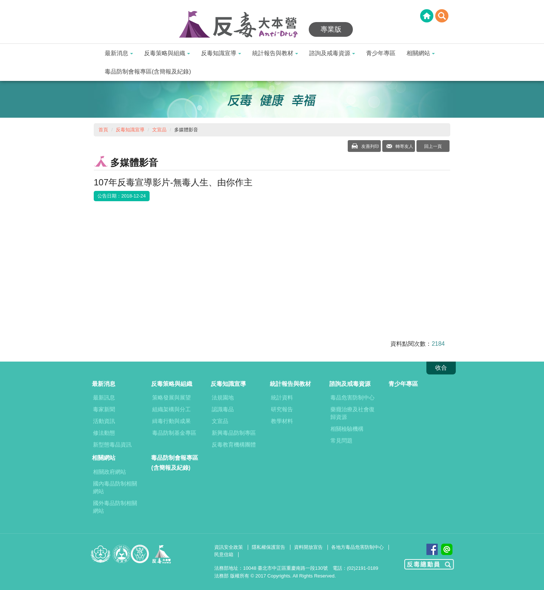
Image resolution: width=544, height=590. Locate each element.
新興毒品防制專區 (234, 433)
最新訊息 (104, 397)
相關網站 (421, 53)
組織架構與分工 (171, 409)
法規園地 (223, 397)
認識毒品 (223, 409)
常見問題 (341, 440)
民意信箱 (223, 554)
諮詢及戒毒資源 (332, 53)
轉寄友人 (403, 146)
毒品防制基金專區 (174, 433)
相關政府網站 (109, 472)
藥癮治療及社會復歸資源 (352, 413)
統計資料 (282, 397)
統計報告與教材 (275, 53)
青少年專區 (381, 53)
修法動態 (104, 433)
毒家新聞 (104, 409)
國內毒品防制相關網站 (115, 487)
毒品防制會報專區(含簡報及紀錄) (148, 71)
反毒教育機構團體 (234, 444)
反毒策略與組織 (167, 53)
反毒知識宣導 (221, 53)
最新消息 (119, 53)
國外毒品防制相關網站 (115, 507)
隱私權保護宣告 (268, 547)
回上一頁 (433, 146)
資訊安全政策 (228, 547)
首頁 (103, 129)
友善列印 (369, 146)
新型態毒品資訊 (112, 444)
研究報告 (282, 409)
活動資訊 (104, 421)
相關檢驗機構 (347, 429)
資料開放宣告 (308, 547)
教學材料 (282, 421)
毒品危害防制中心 (352, 397)
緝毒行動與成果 (171, 421)
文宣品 (159, 129)
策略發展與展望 (171, 397)
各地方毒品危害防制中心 (357, 547)
